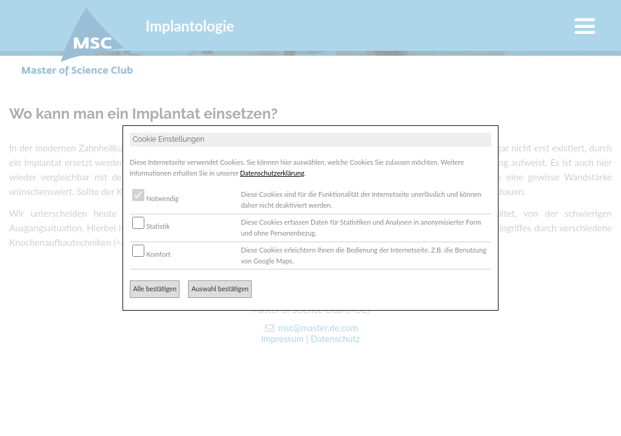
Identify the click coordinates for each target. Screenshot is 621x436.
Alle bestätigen (154, 288)
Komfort (151, 254)
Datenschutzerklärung (272, 173)
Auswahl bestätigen (220, 288)
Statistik (151, 226)
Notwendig (155, 198)
